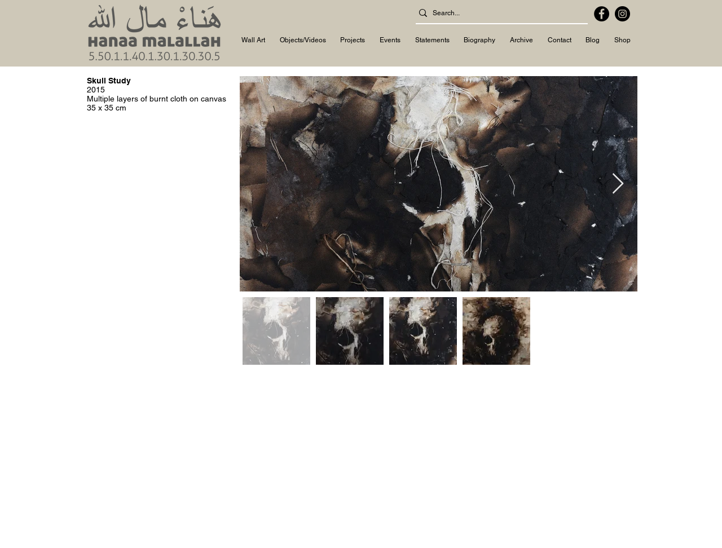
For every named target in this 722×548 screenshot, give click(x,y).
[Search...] (498, 13)
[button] (253, 40)
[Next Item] (617, 184)
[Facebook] (601, 13)
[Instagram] (622, 13)
